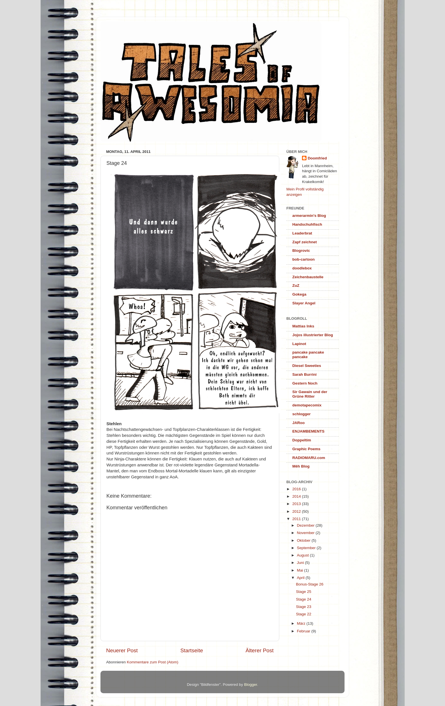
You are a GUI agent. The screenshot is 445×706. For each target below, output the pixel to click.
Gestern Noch (305, 383)
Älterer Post (259, 650)
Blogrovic (301, 250)
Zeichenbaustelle (308, 277)
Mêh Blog (301, 466)
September (307, 548)
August (303, 555)
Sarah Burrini (304, 374)
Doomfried (317, 158)
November (306, 533)
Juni (301, 562)
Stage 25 (303, 591)
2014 (297, 496)
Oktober (304, 540)
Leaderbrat (302, 233)
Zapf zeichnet (304, 242)
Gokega (299, 294)
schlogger (301, 414)
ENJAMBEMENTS (308, 431)
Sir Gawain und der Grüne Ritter (309, 394)
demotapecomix (307, 405)
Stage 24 (303, 599)
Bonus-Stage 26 (310, 584)
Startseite (191, 650)
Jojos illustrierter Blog (312, 335)
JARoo (298, 423)
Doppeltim (301, 440)
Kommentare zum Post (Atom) (153, 662)
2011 (297, 519)
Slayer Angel (303, 303)
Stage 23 (303, 607)
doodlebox (302, 268)
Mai (300, 570)
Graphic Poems (306, 449)
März (302, 623)
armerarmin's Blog (309, 215)
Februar (304, 631)
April (301, 578)
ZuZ (295, 285)
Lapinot (299, 344)
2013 (297, 504)
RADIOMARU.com (308, 458)
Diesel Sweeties (306, 366)
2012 (297, 511)
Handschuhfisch (307, 224)
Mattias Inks (303, 326)
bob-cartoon (303, 259)
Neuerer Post (122, 650)
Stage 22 (303, 614)
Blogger (250, 684)
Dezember (306, 525)
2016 (297, 489)
